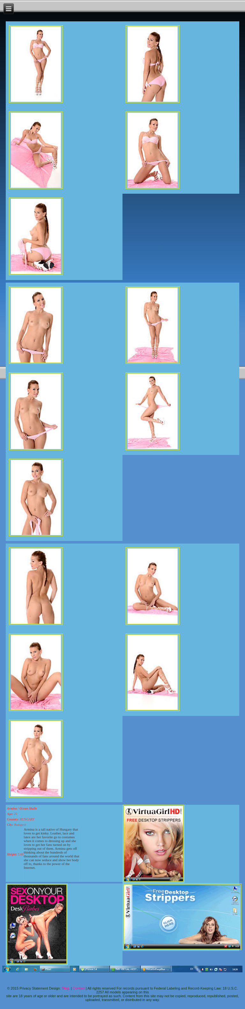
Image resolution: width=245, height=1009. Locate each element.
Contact (79, 988)
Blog (65, 988)
